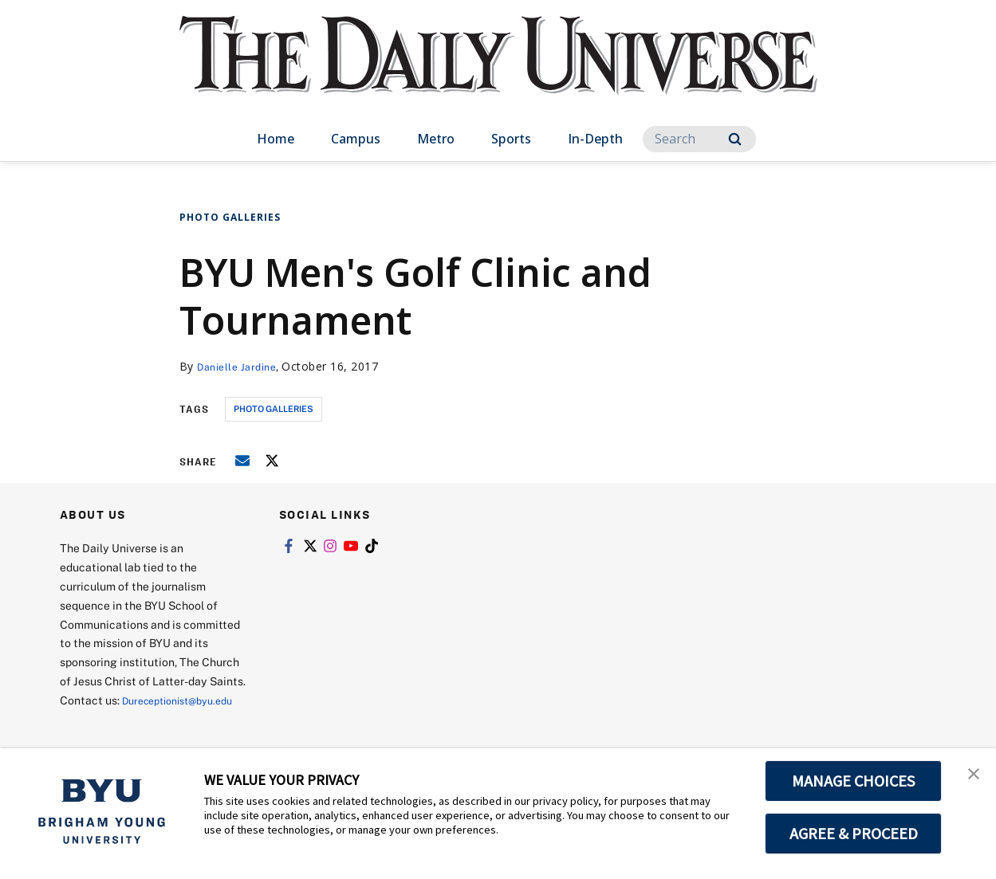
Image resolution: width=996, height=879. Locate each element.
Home (275, 138)
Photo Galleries (230, 217)
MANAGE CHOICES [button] (853, 781)
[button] (970, 777)
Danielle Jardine (241, 366)
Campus (355, 138)
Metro (436, 138)
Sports (511, 138)
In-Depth (595, 138)
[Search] (699, 139)
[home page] (498, 71)
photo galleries (273, 408)
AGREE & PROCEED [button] (854, 833)
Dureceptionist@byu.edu (124, 719)
